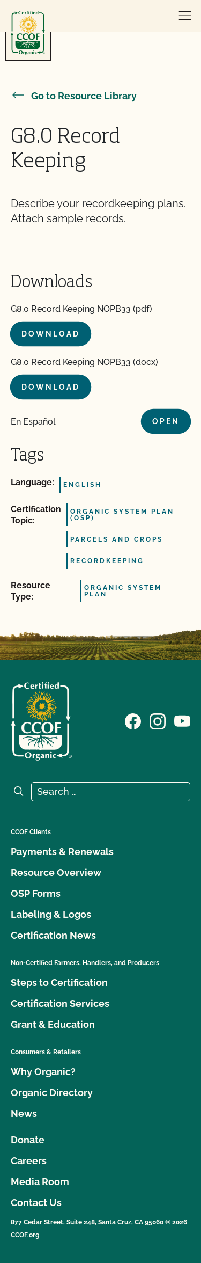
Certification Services (60, 1003)
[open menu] (185, 16)
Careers (29, 1160)
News (24, 1113)
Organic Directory (52, 1092)
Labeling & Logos (51, 914)
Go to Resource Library (74, 95)
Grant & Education (53, 1024)
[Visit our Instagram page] (158, 720)
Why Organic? (43, 1071)
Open (166, 421)
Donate (27, 1139)
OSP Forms (36, 893)
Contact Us (36, 1202)
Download (50, 334)
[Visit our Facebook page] (133, 720)
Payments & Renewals (62, 851)
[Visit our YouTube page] (182, 720)
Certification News (53, 935)
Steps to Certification (59, 982)
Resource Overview (56, 872)
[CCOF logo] (27, 33)
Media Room (40, 1181)
